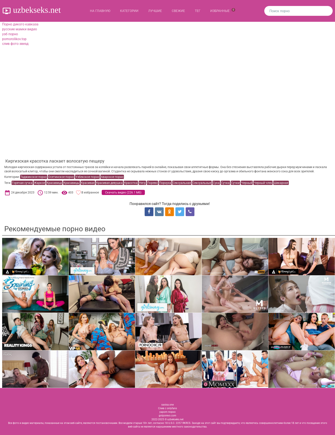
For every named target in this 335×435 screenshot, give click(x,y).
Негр (142, 183)
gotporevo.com (167, 415)
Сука (216, 183)
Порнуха (165, 183)
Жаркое (39, 183)
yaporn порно (167, 411)
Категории (129, 11)
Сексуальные (201, 183)
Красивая (88, 183)
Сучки (235, 183)
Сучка (225, 183)
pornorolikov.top (14, 39)
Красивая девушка (109, 183)
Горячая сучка (22, 183)
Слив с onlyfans (167, 408)
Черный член (263, 183)
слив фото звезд (15, 44)
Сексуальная (182, 183)
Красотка (131, 183)
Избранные (222, 10)
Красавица (54, 183)
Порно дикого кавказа (20, 24)
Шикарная (281, 183)
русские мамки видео (19, 29)
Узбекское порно (87, 177)
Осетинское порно (61, 177)
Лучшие (155, 11)
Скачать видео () (123, 192)
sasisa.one (167, 404)
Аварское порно (112, 177)
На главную (100, 11)
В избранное (90, 192)
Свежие (178, 11)
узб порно (10, 34)
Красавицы (71, 183)
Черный (246, 183)
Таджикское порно (34, 177)
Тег (197, 11)
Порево (152, 183)
